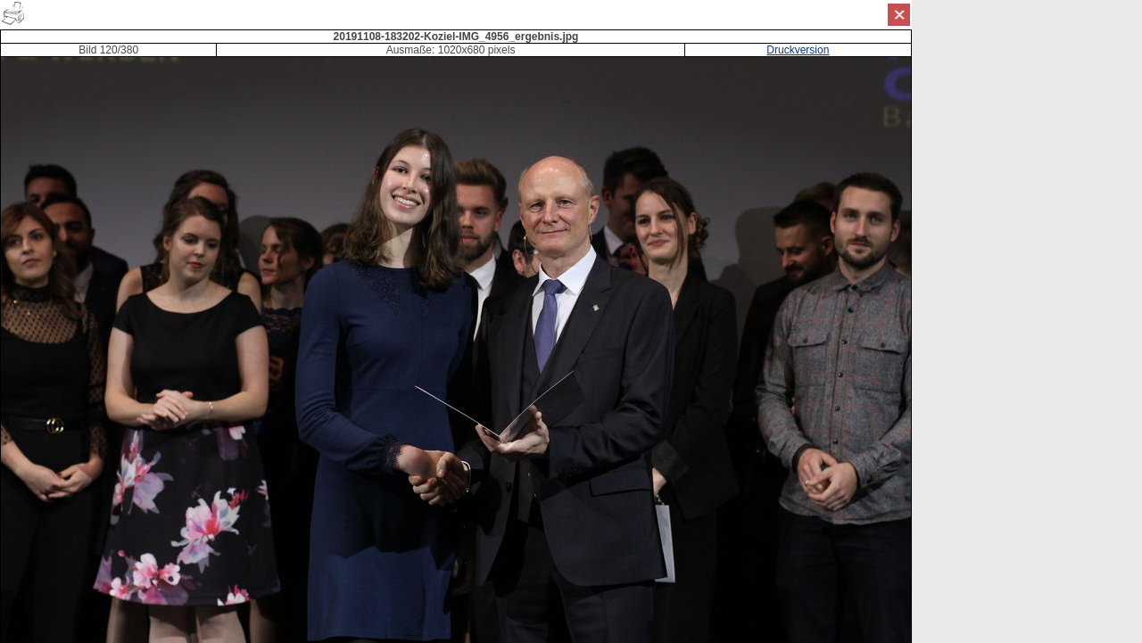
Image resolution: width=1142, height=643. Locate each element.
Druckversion (797, 50)
